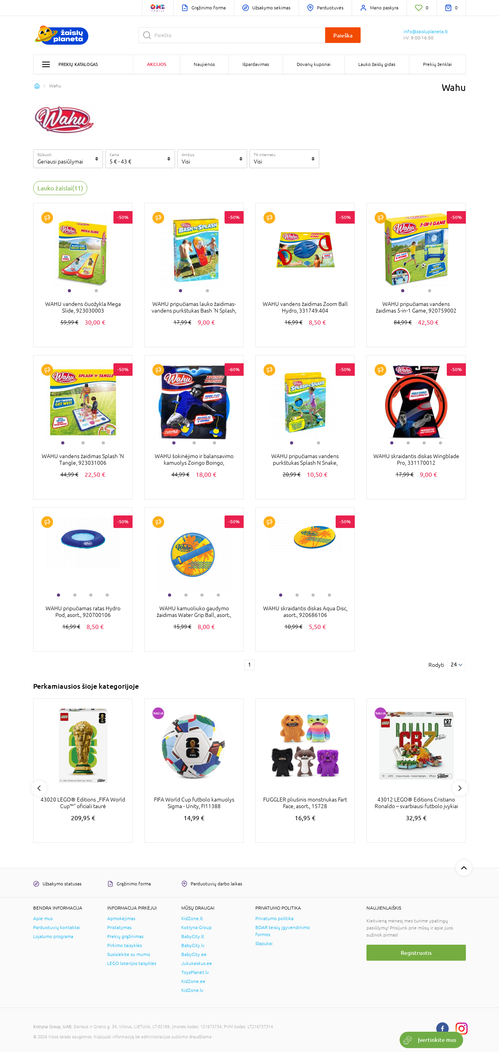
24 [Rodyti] (454, 664)
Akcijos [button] (156, 64)
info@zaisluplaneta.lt (425, 31)
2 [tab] (96, 290)
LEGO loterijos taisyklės (131, 963)
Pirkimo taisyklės (124, 945)
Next (460, 788)
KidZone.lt (192, 918)
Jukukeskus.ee (196, 963)
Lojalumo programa (53, 936)
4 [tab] (440, 442)
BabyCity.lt (192, 936)
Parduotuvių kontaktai (56, 927)
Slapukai (264, 943)
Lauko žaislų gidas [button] (376, 64)
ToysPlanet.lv (195, 972)
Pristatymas (119, 927)
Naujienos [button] (204, 64)
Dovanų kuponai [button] (314, 64)
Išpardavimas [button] (255, 64)
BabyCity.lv (193, 945)
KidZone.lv (192, 990)
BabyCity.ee (194, 954)
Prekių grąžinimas (125, 936)
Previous (39, 788)
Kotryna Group (196, 927)
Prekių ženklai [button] (437, 64)
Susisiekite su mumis (128, 954)
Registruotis (416, 952)
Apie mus (43, 918)
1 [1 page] (249, 664)
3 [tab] (103, 442)
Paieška (342, 35)
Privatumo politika (274, 918)
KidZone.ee (193, 981)
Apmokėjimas (121, 918)
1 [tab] (69, 290)
